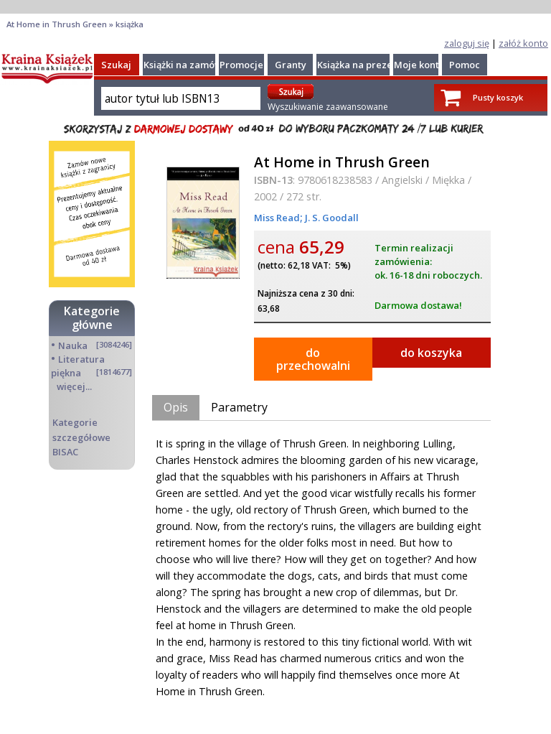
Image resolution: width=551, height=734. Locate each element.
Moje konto (419, 64)
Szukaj (116, 64)
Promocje (241, 64)
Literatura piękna (78, 366)
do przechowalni (313, 359)
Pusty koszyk (498, 97)
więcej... (74, 386)
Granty (290, 64)
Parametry (239, 407)
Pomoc (464, 64)
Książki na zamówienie (194, 64)
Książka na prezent (359, 64)
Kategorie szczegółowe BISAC (81, 436)
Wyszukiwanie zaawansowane (328, 107)
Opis (176, 407)
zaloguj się (466, 43)
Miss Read (277, 217)
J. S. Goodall (331, 217)
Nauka (73, 345)
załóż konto (523, 43)
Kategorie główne (92, 318)
